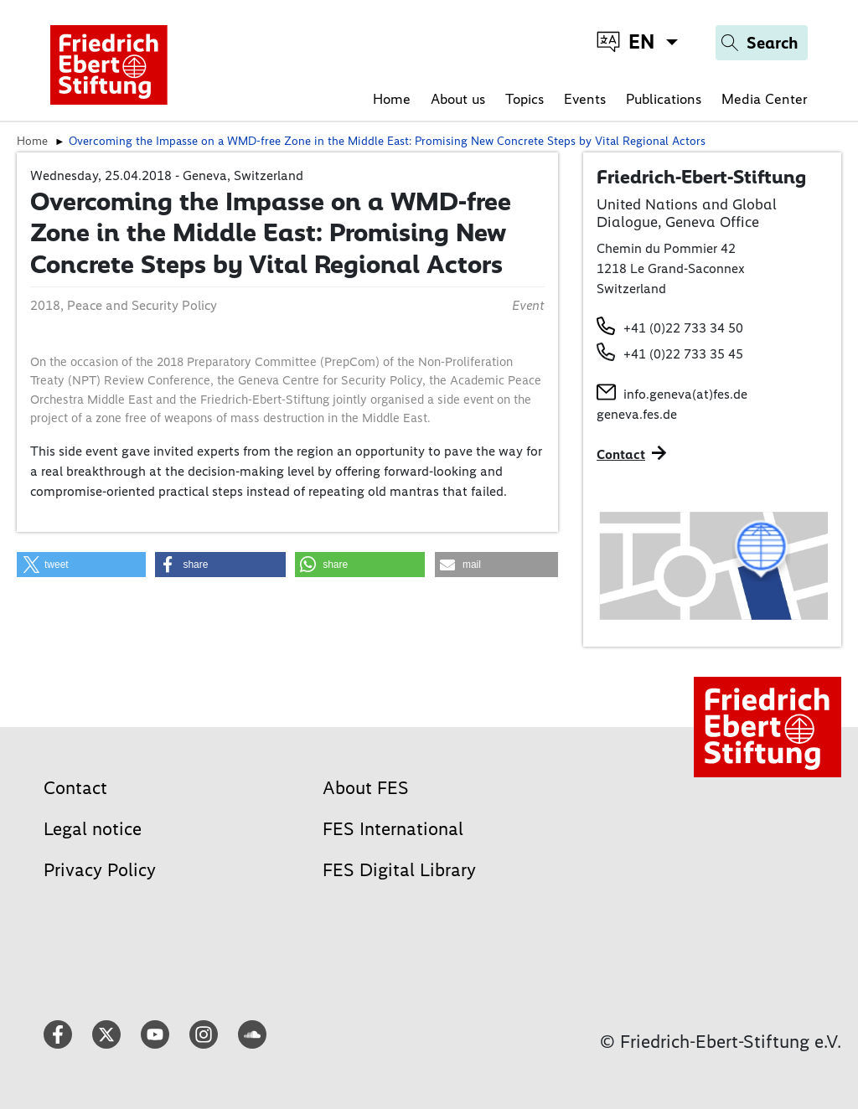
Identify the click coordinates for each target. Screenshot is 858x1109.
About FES (366, 787)
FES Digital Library (399, 870)
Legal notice (93, 829)
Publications (663, 98)
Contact (75, 787)
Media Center (764, 98)
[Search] (762, 42)
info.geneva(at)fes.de (685, 394)
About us (458, 98)
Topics (524, 98)
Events (585, 98)
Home (392, 98)
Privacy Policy (100, 870)
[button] (81, 564)
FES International (393, 829)
